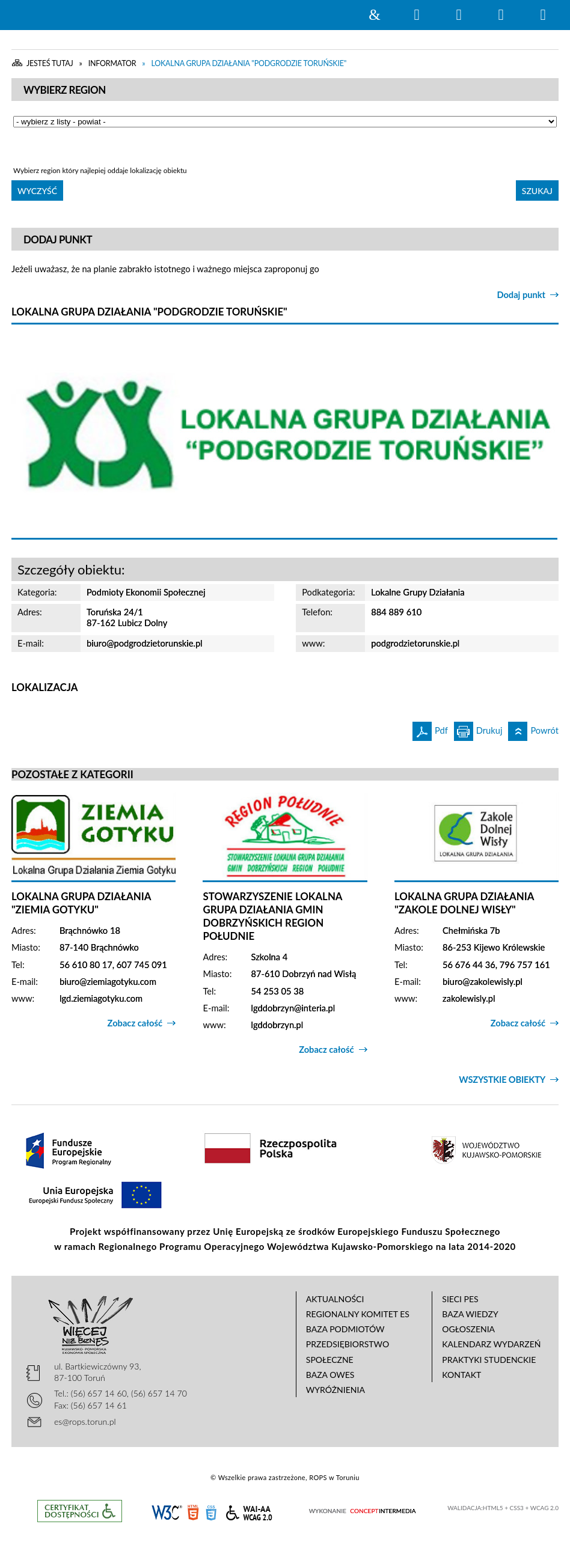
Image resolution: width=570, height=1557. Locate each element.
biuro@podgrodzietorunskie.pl (145, 643)
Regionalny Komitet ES (357, 1314)
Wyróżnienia (335, 1390)
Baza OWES (330, 1375)
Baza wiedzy (470, 1314)
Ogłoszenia (468, 1329)
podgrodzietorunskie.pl (415, 643)
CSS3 (211, 1512)
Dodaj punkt (521, 295)
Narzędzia (459, 15)
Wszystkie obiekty (502, 1079)
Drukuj (478, 729)
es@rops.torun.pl (85, 1421)
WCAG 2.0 (249, 1511)
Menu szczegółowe (543, 15)
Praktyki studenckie (489, 1359)
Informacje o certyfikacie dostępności (79, 1511)
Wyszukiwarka (417, 15)
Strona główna (375, 15)
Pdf (430, 729)
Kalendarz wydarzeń (491, 1344)
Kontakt (461, 1375)
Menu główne (501, 15)
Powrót (533, 729)
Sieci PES (460, 1299)
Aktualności (335, 1299)
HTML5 (193, 1512)
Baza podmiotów (345, 1329)
